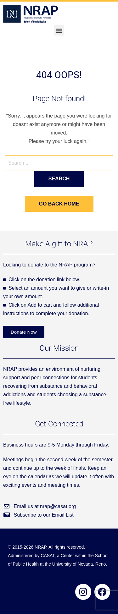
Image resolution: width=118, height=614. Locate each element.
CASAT (47, 555)
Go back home (59, 203)
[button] (59, 30)
